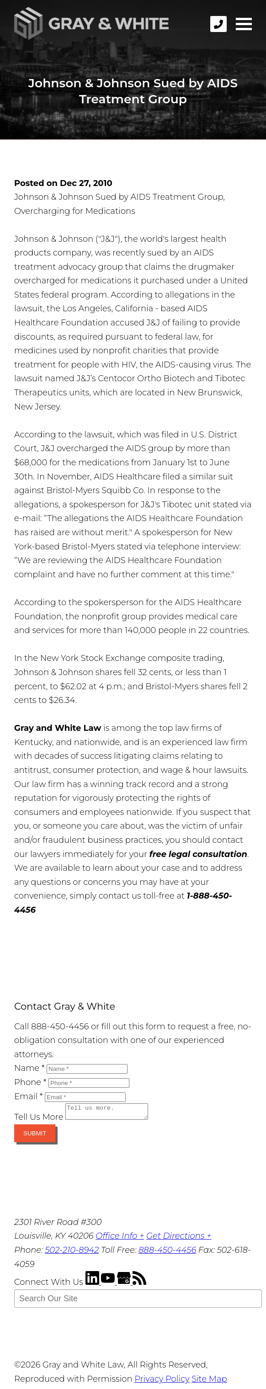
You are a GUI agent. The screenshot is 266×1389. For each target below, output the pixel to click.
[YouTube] (109, 1285)
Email (28, 1096)
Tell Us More (38, 1120)
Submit (34, 1136)
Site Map (209, 1382)
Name (29, 1068)
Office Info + (120, 1239)
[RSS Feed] (139, 1285)
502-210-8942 (72, 1253)
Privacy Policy (161, 1382)
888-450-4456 (167, 1253)
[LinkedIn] (93, 1285)
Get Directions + (178, 1239)
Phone (30, 1082)
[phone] (218, 24)
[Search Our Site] (138, 1301)
